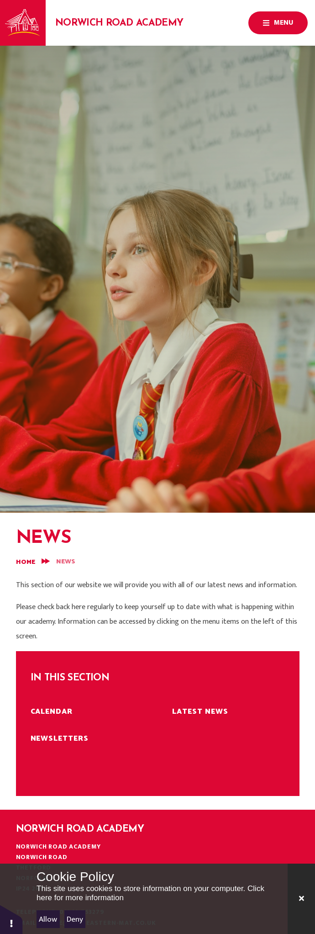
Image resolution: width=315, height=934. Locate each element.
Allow (48, 919)
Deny (75, 919)
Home (25, 562)
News (65, 562)
